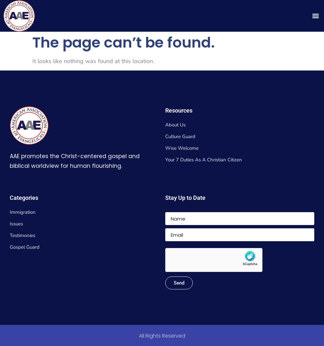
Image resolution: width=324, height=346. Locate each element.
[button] (315, 16)
